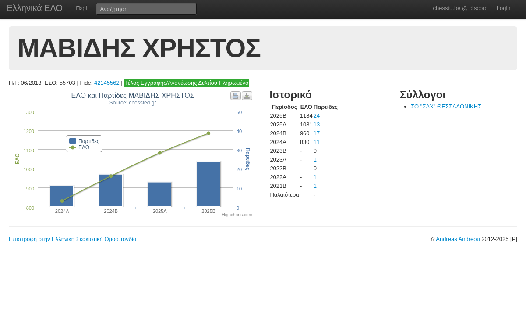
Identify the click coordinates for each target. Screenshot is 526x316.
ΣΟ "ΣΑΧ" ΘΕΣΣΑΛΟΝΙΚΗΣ (446, 106)
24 (317, 115)
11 (317, 142)
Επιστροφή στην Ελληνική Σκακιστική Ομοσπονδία (72, 239)
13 (317, 124)
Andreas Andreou (458, 239)
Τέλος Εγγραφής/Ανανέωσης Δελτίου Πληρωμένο (186, 82)
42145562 (107, 82)
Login (504, 8)
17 (317, 133)
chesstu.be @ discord (460, 8)
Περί (81, 8)
